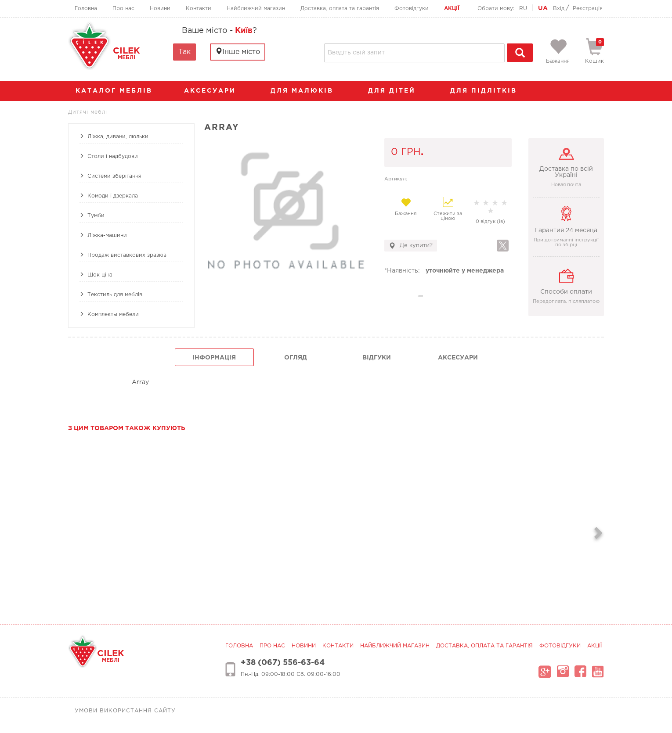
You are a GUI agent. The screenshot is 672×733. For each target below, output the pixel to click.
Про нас (123, 8)
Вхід (558, 8)
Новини (160, 8)
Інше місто (237, 51)
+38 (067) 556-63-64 (283, 662)
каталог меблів (117, 90)
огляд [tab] (295, 357)
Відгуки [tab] (376, 357)
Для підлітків (488, 90)
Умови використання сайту (125, 710)
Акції (451, 8)
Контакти (198, 8)
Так (184, 52)
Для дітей (396, 90)
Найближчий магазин (256, 8)
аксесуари (214, 90)
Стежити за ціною (448, 209)
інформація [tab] (214, 357)
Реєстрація (588, 8)
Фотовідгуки (411, 8)
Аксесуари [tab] (458, 357)
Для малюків (306, 90)
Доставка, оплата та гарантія (339, 8)
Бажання (405, 207)
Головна (86, 8)
